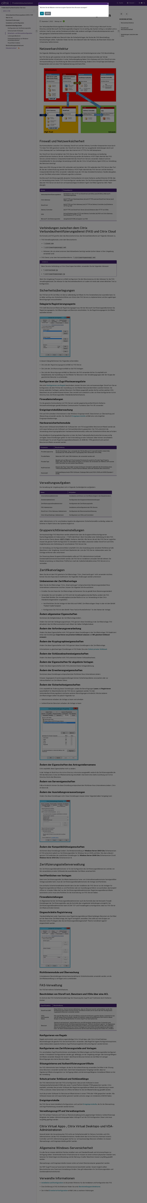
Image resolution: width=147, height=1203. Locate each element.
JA (42, 13)
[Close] (108, 3)
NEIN (48, 13)
